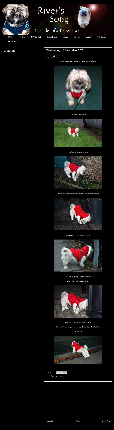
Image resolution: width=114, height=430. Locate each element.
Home (9, 37)
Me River (21, 37)
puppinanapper (58, 376)
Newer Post (50, 421)
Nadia (65, 37)
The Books (101, 37)
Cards (88, 37)
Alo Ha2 (77, 37)
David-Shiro (52, 37)
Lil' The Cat (36, 37)
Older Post (106, 421)
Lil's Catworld (12, 41)
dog (52, 376)
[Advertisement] (78, 398)
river (65, 376)
